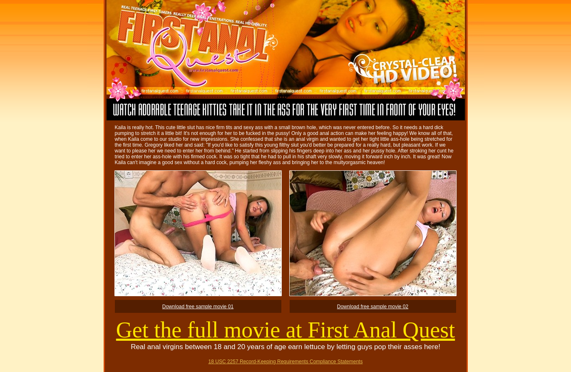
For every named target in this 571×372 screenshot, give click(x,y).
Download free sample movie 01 (197, 307)
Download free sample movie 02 (372, 307)
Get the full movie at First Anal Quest (285, 329)
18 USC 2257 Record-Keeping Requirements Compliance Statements (286, 362)
